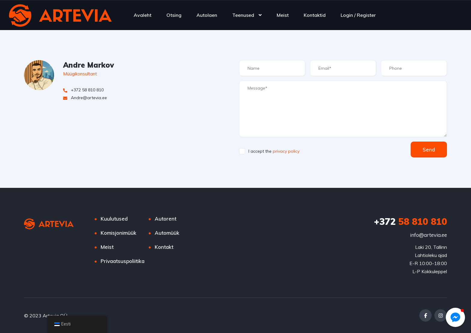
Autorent (165, 218)
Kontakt (164, 247)
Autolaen (206, 15)
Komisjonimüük (118, 233)
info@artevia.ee (428, 235)
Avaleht (142, 15)
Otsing (173, 15)
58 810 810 (410, 221)
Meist (283, 15)
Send (429, 149)
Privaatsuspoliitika (122, 261)
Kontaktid (315, 15)
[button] (455, 317)
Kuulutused (114, 218)
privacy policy (286, 151)
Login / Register (358, 15)
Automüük (167, 233)
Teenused (243, 15)
